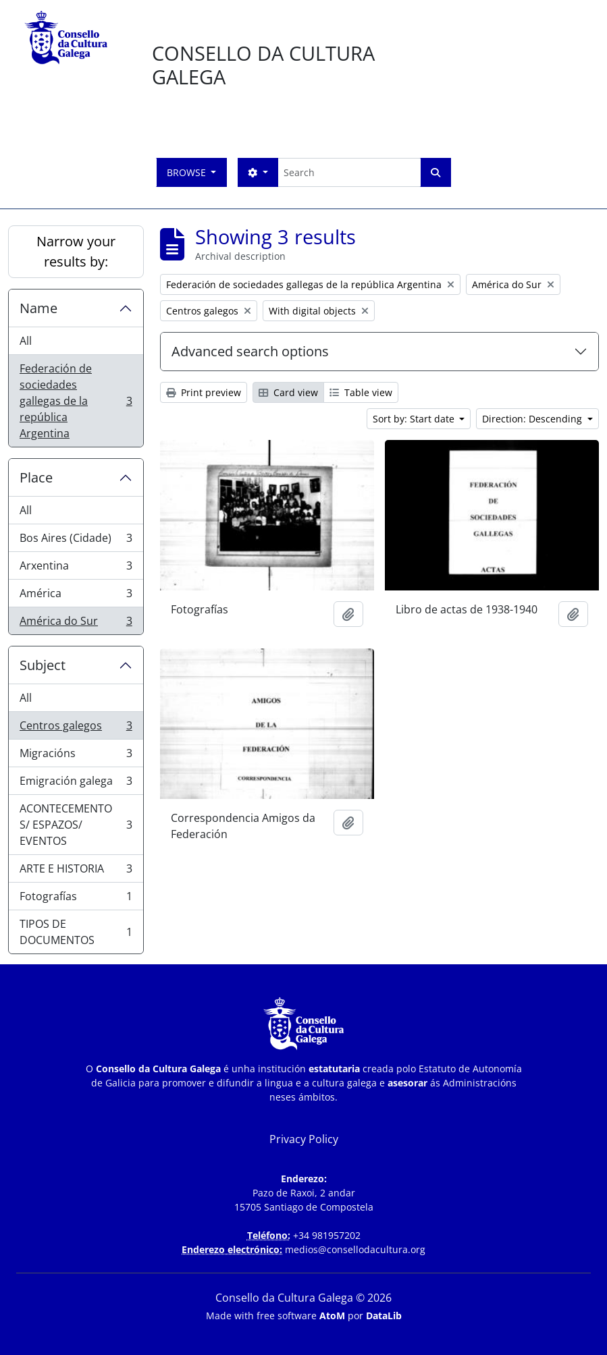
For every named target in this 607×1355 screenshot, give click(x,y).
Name (38, 308)
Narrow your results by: (75, 251)
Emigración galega (75, 784)
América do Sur (75, 623)
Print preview (203, 392)
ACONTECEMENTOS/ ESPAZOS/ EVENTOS (75, 824)
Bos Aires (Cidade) (75, 541)
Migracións (75, 756)
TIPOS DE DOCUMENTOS (75, 931)
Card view (288, 392)
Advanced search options (250, 351)
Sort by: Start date (415, 418)
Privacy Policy (303, 1139)
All (26, 340)
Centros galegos (75, 728)
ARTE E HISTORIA (75, 871)
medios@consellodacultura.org (355, 1249)
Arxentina (75, 568)
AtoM (332, 1315)
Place (36, 477)
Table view (360, 392)
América (75, 596)
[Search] (349, 172)
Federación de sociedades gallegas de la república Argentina (75, 401)
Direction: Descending (533, 418)
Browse (188, 172)
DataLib (384, 1315)
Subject (42, 665)
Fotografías (75, 899)
